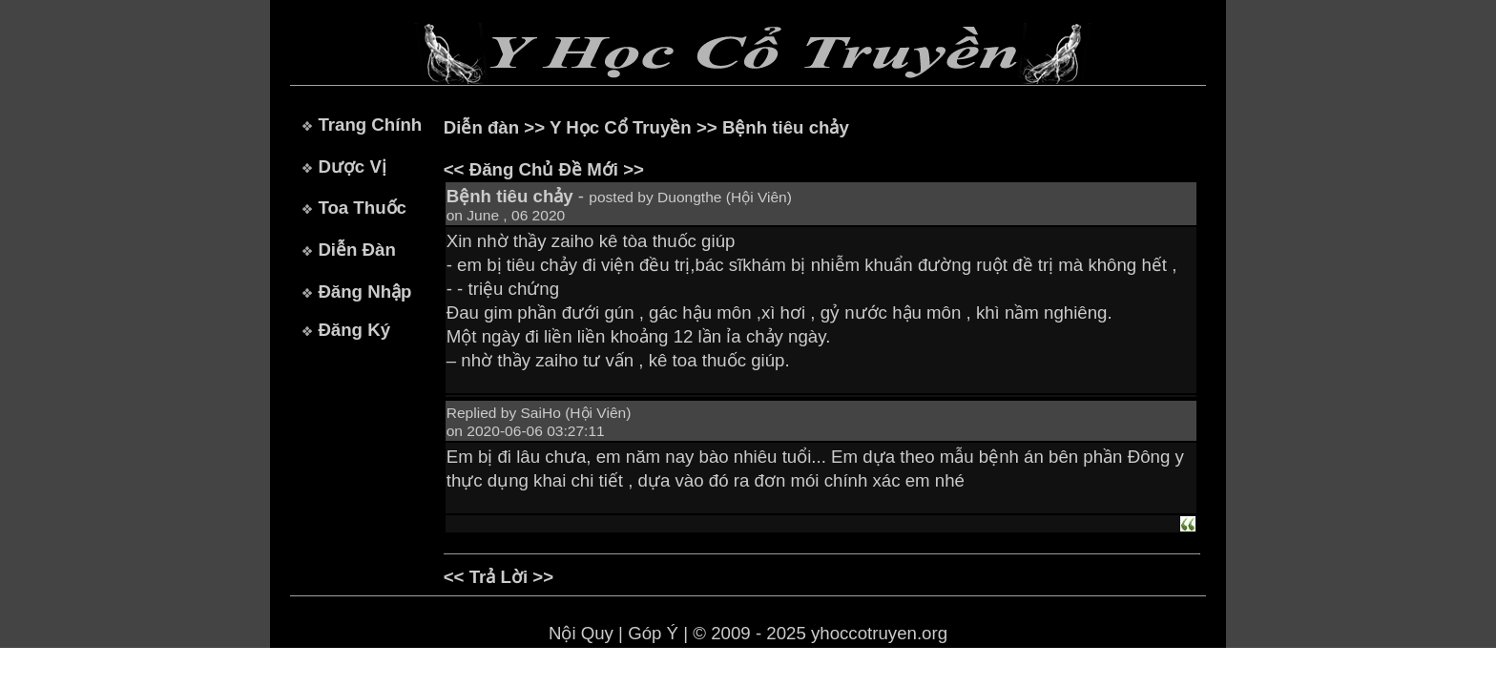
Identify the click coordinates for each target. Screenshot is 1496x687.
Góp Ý (653, 633)
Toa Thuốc (362, 208)
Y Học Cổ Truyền (621, 127)
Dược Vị (351, 166)
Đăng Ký (354, 330)
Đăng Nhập (364, 291)
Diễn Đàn (356, 249)
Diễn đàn (481, 127)
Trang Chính (370, 124)
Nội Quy (581, 633)
